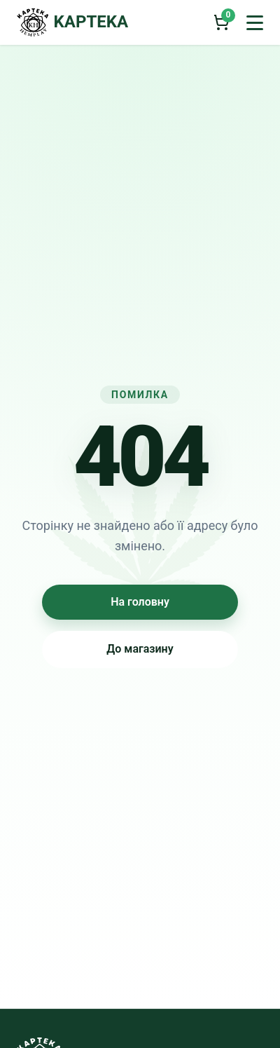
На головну (140, 601)
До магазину (139, 648)
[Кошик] (221, 22)
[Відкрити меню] (254, 22)
